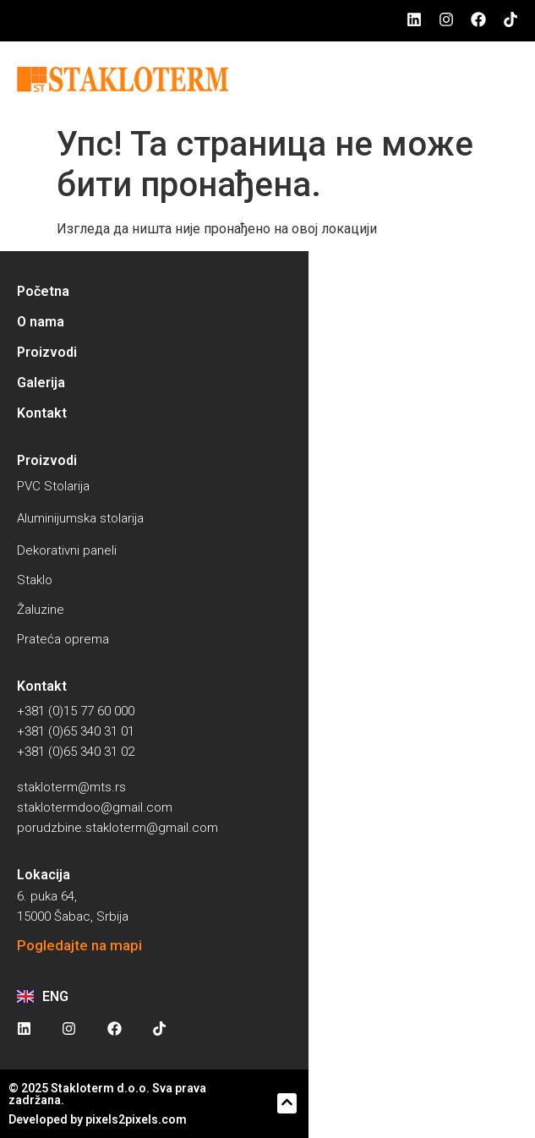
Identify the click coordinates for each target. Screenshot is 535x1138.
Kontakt (42, 413)
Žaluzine (40, 609)
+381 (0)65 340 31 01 (75, 731)
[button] (287, 1103)
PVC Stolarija (53, 486)
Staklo (34, 580)
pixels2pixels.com (136, 1119)
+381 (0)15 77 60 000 (75, 711)
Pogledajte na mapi (79, 945)
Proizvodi (47, 352)
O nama (40, 322)
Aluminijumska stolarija (80, 518)
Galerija (41, 383)
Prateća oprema (63, 639)
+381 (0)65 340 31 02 (75, 751)
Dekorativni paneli (67, 550)
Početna (43, 291)
